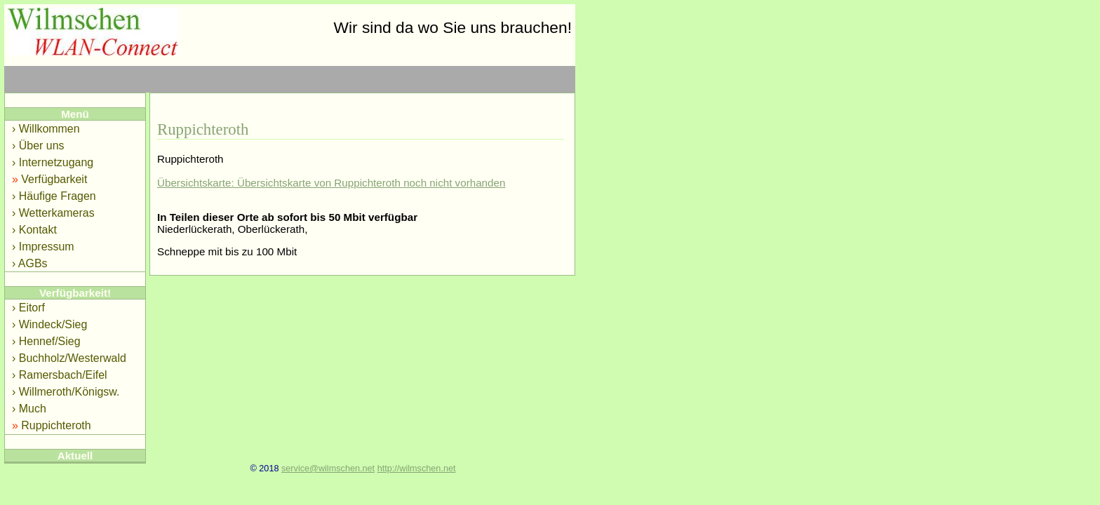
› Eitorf (28, 308)
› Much (29, 409)
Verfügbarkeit (49, 179)
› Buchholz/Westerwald (69, 358)
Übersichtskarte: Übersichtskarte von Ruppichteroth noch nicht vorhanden (331, 183)
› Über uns (38, 146)
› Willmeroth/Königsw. (65, 392)
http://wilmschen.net (416, 468)
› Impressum (43, 246)
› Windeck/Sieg (49, 324)
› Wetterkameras (53, 213)
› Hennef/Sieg (46, 341)
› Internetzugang (52, 162)
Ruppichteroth (51, 425)
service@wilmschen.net (328, 468)
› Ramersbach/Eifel (59, 375)
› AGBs (30, 263)
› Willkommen (46, 129)
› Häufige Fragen (54, 196)
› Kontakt (34, 230)
